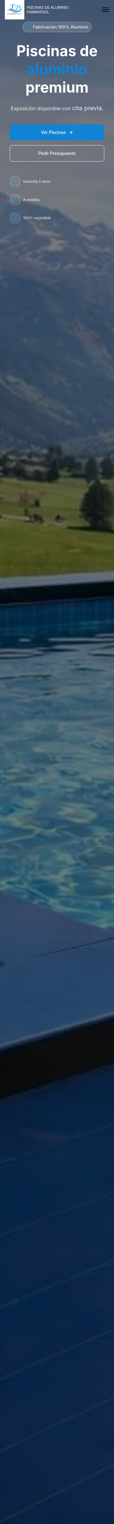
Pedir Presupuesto (57, 153)
